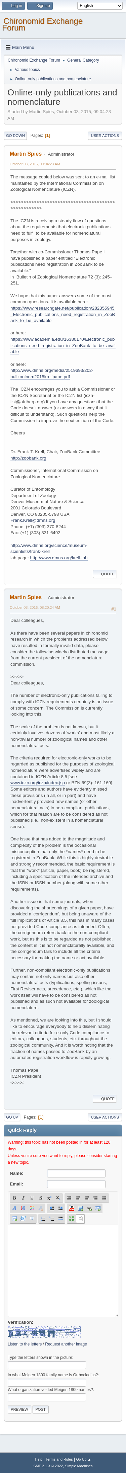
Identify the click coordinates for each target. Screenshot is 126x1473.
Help (38, 1459)
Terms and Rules (59, 1459)
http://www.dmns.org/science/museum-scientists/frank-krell (48, 548)
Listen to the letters (25, 1344)
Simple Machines (79, 1466)
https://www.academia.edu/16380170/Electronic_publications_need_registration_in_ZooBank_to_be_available (63, 345)
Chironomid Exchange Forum (42, 24)
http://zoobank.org (28, 458)
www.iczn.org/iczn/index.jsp (37, 782)
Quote (104, 574)
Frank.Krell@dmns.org (32, 520)
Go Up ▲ (83, 1459)
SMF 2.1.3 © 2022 (48, 1466)
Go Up (12, 1117)
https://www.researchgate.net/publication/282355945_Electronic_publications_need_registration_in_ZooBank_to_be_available (62, 314)
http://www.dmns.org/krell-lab (59, 557)
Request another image (66, 1344)
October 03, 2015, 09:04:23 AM (35, 164)
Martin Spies (26, 154)
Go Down (15, 136)
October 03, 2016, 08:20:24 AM (35, 607)
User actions (105, 136)
